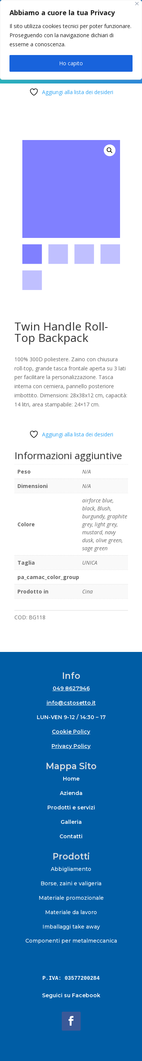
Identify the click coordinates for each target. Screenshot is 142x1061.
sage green (95, 548)
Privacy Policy (71, 746)
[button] (109, 150)
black (88, 508)
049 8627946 (71, 688)
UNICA (89, 562)
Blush (103, 508)
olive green (109, 540)
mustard (92, 532)
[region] (71, 40)
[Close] (137, 3)
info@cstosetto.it (71, 702)
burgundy (93, 516)
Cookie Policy (71, 731)
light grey (106, 524)
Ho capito (71, 63)
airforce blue (97, 500)
